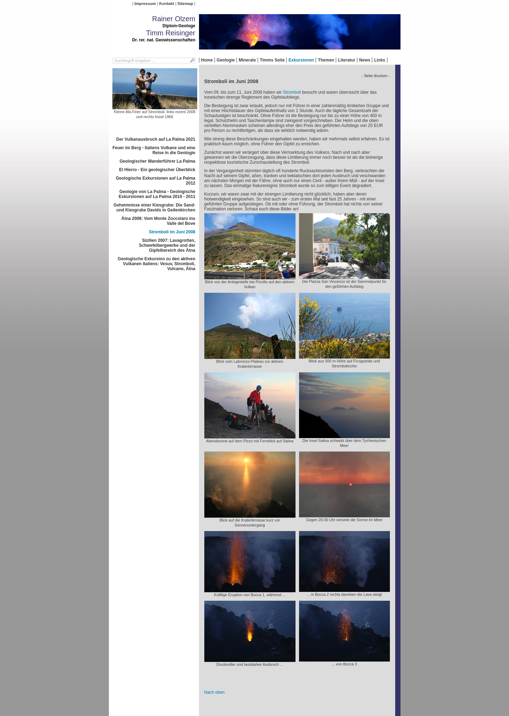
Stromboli (292, 92)
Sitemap (185, 3)
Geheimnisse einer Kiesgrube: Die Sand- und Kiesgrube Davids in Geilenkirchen (154, 208)
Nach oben (214, 692)
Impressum (145, 3)
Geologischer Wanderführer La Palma (157, 161)
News (364, 60)
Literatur (346, 60)
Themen (326, 60)
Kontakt (166, 3)
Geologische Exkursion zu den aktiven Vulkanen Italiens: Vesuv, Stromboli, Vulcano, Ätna (156, 263)
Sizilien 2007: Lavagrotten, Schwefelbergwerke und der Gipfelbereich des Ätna (167, 245)
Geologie (226, 60)
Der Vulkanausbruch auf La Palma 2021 (155, 139)
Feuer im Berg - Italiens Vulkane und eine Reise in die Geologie (153, 150)
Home (207, 60)
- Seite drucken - (376, 76)
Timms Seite (272, 60)
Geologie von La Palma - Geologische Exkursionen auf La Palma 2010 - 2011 (157, 194)
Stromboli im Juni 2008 (172, 231)
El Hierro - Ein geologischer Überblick (157, 169)
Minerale (247, 60)
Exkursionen (301, 60)
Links (379, 60)
